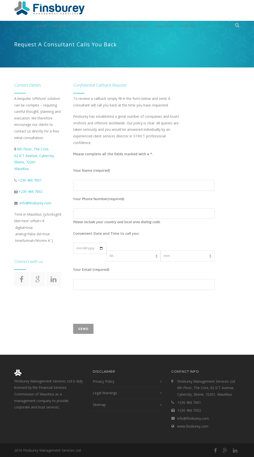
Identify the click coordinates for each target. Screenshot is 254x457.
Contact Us (214, 26)
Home (41, 26)
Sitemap (99, 404)
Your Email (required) (91, 269)
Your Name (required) (91, 170)
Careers (188, 26)
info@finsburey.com (35, 203)
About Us (61, 26)
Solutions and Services (126, 26)
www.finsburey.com (192, 426)
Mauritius (164, 26)
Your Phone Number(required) (98, 198)
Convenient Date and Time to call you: (106, 233)
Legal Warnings (105, 393)
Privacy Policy (103, 381)
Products (87, 26)
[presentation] (110, 306)
